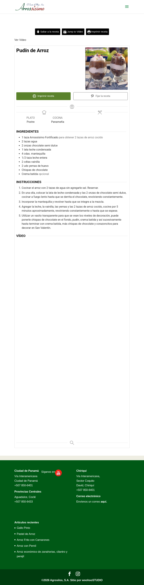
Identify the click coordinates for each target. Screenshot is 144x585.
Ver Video (20, 39)
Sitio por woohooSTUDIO (86, 580)
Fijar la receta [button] (100, 96)
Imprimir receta (97, 31)
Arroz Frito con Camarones (33, 539)
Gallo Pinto (23, 527)
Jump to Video (73, 31)
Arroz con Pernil (26, 545)
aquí (103, 501)
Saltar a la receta (48, 31)
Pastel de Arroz (26, 534)
